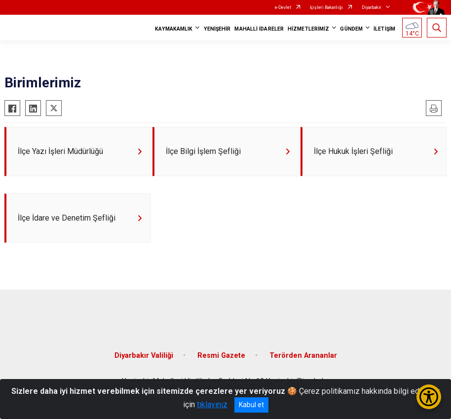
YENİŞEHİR (217, 29)
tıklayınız (212, 404)
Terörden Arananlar (303, 355)
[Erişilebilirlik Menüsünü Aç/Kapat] (428, 396)
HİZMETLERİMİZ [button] (308, 29)
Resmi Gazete (221, 355)
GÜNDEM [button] (351, 29)
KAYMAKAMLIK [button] (173, 29)
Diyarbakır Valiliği (143, 355)
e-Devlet (283, 7)
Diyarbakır (371, 7)
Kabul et (251, 405)
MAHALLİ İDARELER (259, 29)
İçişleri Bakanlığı (326, 7)
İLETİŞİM (384, 29)
